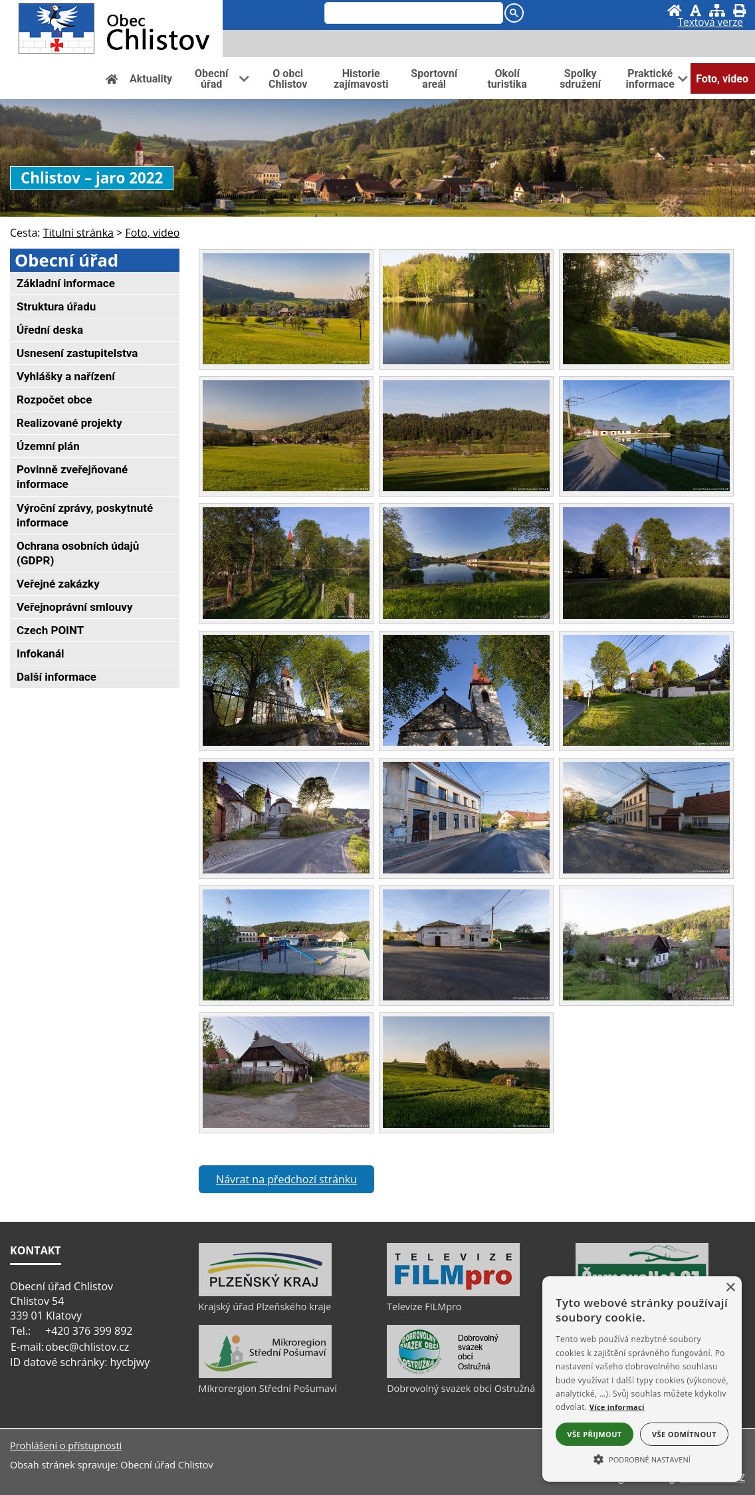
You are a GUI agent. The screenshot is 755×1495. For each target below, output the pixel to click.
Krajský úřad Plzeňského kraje (265, 1306)
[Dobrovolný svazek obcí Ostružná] (453, 1374)
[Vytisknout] (739, 10)
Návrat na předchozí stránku (286, 1179)
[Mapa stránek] (717, 10)
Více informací (617, 1407)
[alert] (642, 1379)
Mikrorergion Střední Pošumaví (268, 1388)
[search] (412, 14)
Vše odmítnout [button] (684, 1434)
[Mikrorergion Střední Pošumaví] (265, 1374)
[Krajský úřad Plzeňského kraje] (265, 1293)
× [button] (730, 1288)
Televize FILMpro (424, 1306)
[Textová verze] (710, 24)
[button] (642, 1458)
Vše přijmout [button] (594, 1434)
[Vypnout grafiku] (695, 10)
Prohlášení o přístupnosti (66, 1445)
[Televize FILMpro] (453, 1293)
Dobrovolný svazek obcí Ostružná (461, 1388)
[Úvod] (674, 10)
